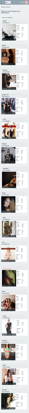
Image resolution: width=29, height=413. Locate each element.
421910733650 (5, 391)
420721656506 (6, 367)
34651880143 (6, 23)
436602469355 (5, 96)
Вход (23, 2)
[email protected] (7, 268)
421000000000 (6, 72)
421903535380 (6, 170)
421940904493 (5, 47)
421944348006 (6, 121)
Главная (3, 7)
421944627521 (6, 318)
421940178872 (5, 195)
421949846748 (5, 244)
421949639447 (5, 293)
